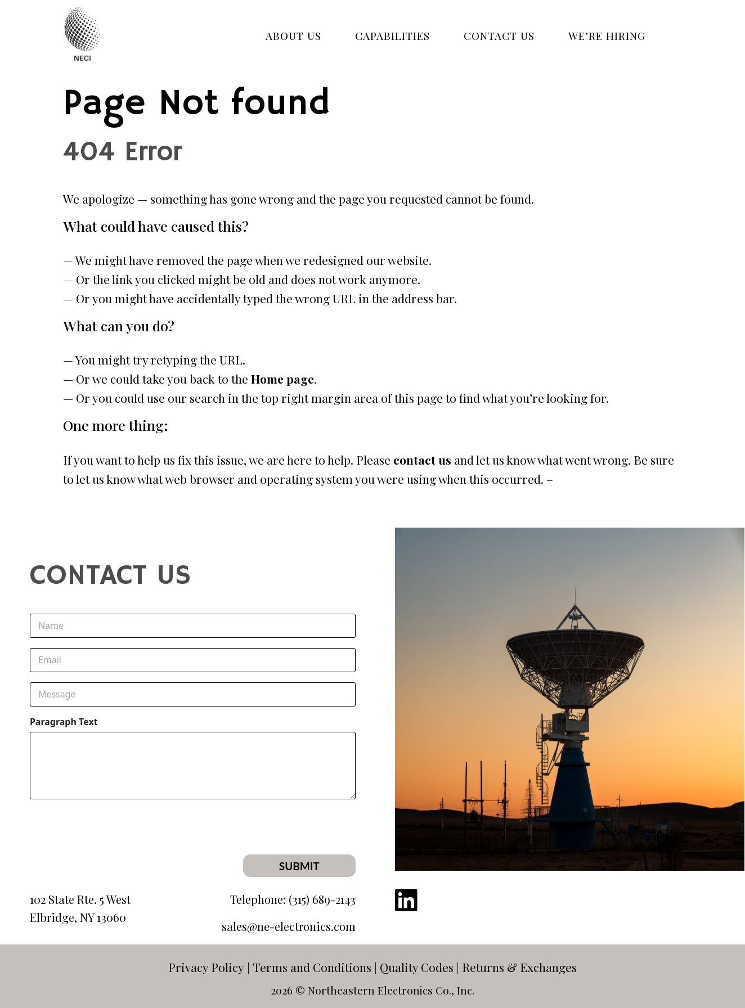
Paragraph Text (64, 722)
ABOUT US (293, 35)
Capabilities (392, 35)
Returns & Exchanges (519, 967)
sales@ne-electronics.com (289, 926)
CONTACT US (499, 35)
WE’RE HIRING (606, 35)
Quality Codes (417, 967)
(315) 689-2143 (322, 899)
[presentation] (270, 847)
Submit (299, 866)
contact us (422, 459)
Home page (282, 378)
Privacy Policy (206, 967)
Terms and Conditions (312, 967)
